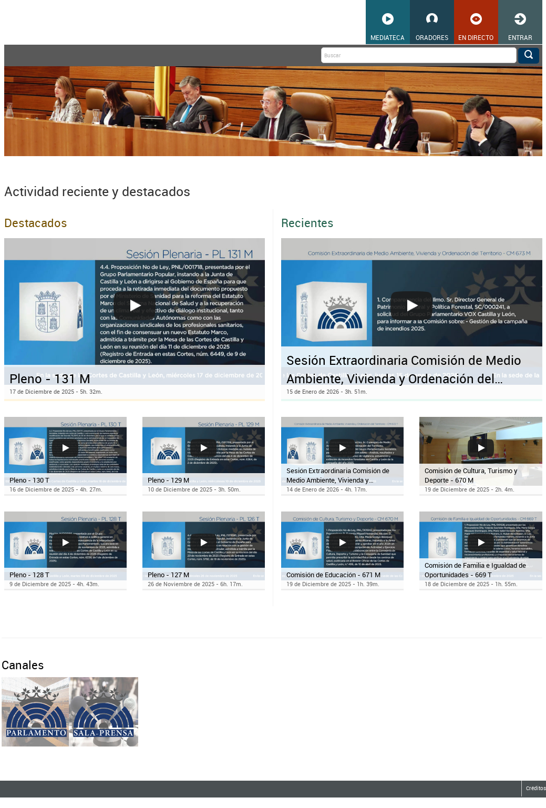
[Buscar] (419, 55)
